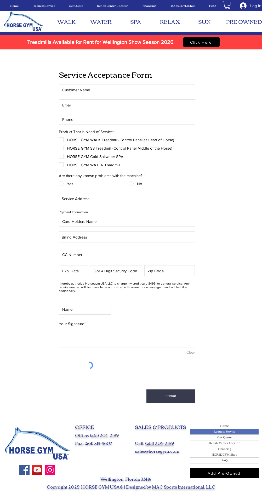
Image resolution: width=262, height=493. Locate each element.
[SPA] (135, 21)
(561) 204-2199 (159, 443)
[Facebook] (24, 470)
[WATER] (101, 21)
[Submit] (170, 396)
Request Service (224, 431)
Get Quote (224, 437)
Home (224, 426)
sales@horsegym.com (157, 451)
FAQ (224, 460)
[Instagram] (50, 470)
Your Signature (71, 323)
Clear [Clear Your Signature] (190, 352)
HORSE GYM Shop (224, 454)
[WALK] (66, 21)
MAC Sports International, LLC (183, 487)
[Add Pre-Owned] (224, 473)
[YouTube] (37, 470)
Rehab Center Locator (224, 443)
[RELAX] (170, 21)
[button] (227, 5)
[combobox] (127, 198)
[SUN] (204, 21)
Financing (224, 449)
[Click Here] (201, 42)
